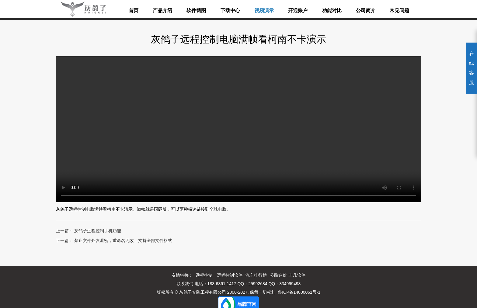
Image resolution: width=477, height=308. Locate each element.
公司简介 (365, 10)
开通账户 (298, 10)
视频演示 (264, 10)
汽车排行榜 (256, 275)
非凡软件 (296, 275)
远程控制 (204, 275)
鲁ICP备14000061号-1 (299, 292)
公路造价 (278, 275)
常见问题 (399, 10)
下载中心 (230, 10)
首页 (133, 10)
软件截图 (196, 10)
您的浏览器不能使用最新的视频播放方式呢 (238, 129)
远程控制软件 (229, 275)
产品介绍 (162, 10)
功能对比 (332, 10)
